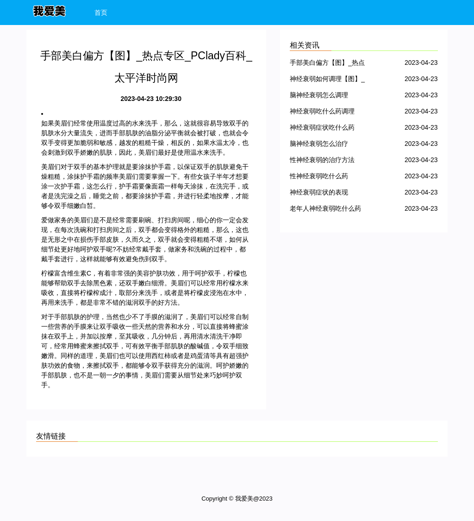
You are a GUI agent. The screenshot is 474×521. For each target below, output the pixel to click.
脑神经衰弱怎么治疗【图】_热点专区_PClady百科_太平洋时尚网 (326, 145)
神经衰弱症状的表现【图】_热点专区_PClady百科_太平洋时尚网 (326, 193)
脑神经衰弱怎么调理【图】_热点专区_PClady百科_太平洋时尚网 (326, 96)
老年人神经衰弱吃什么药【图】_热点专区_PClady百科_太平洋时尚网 (326, 210)
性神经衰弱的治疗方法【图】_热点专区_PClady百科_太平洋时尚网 (326, 161)
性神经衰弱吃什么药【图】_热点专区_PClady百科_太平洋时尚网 (326, 177)
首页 (100, 12)
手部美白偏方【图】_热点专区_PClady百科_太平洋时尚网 (327, 64)
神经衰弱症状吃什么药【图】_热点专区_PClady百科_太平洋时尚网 (326, 129)
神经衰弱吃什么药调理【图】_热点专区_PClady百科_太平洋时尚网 (326, 112)
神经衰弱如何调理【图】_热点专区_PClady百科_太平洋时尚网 (327, 80)
